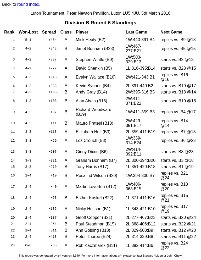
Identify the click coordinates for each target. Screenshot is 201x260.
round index (28, 4)
